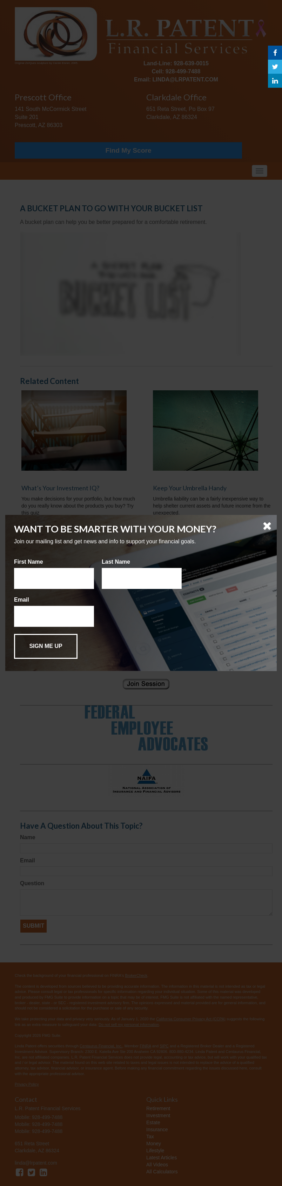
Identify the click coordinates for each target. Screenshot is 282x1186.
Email (21, 600)
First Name (28, 562)
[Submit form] (46, 646)
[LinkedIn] (275, 81)
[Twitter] (275, 67)
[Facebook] (275, 53)
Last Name (116, 562)
